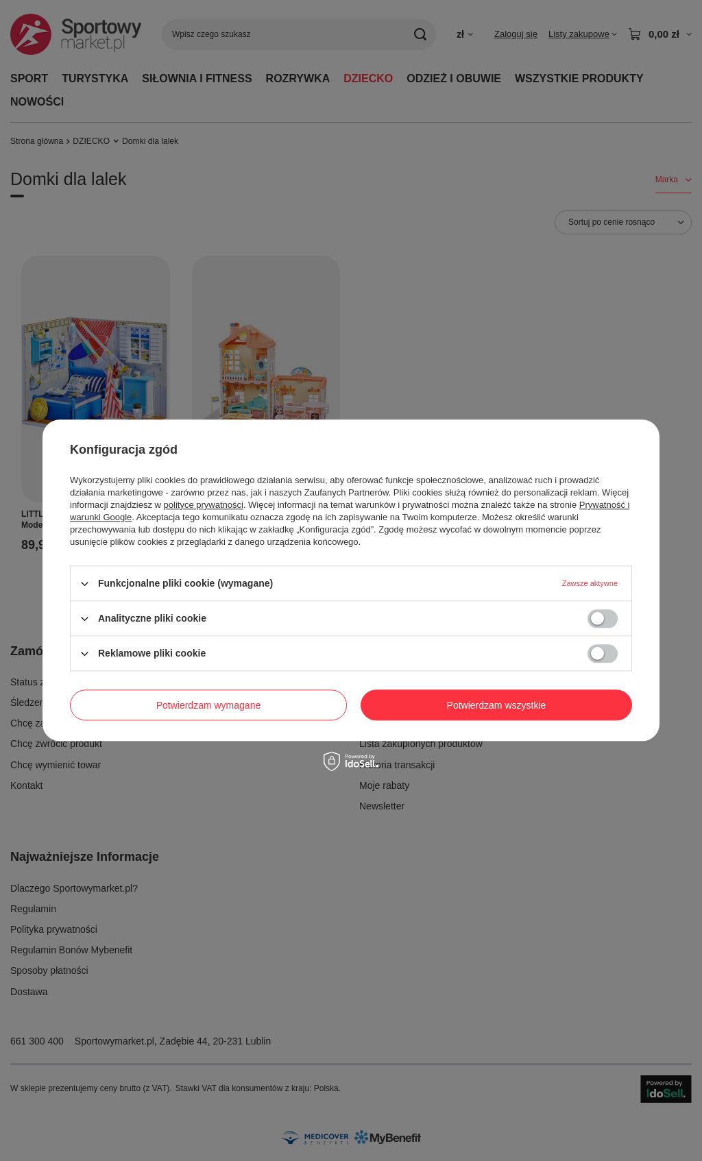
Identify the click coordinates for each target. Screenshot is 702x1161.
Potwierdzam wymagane (208, 705)
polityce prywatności (203, 505)
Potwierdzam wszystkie (496, 705)
